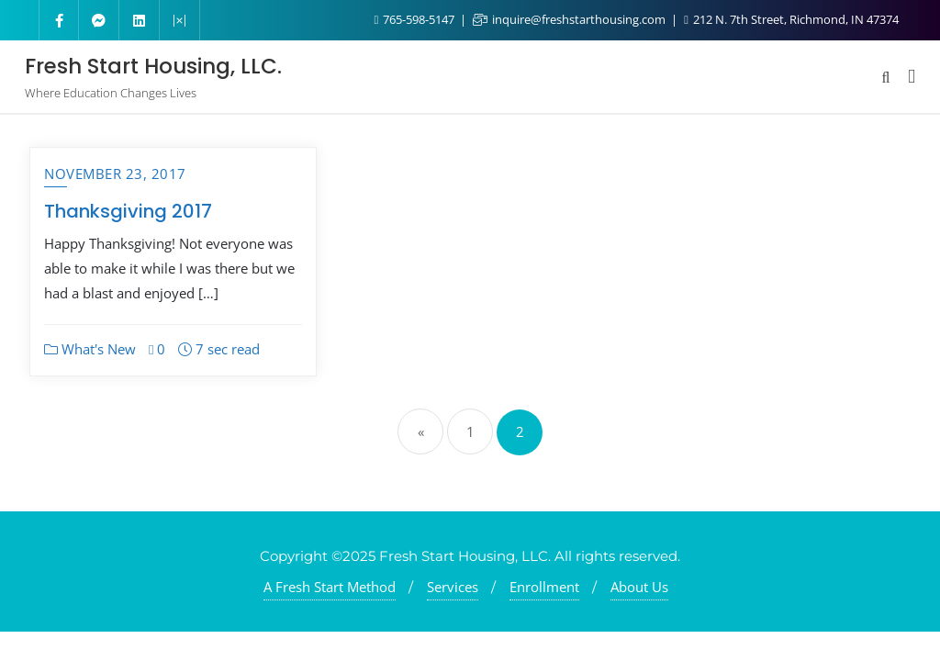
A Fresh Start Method (329, 586)
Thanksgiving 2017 (128, 211)
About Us (639, 586)
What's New (90, 349)
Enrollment (544, 586)
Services (452, 586)
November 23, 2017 (115, 173)
